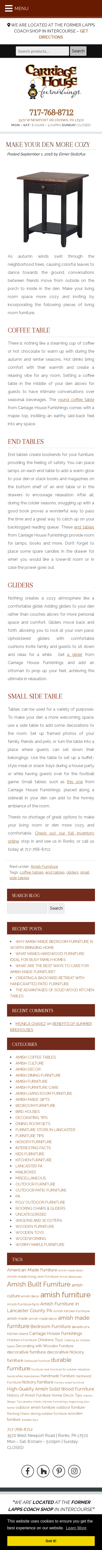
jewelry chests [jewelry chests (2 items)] (32, 1401)
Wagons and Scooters (39, 1220)
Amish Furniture (44, 866)
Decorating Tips (31, 1117)
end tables (84, 527)
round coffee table (76, 399)
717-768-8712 (51, 112)
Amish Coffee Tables (36, 1057)
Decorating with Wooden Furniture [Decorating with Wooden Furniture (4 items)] (45, 1346)
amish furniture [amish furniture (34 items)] (65, 1294)
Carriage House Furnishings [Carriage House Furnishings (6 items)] (55, 1333)
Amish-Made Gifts (32, 1099)
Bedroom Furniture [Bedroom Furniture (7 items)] (50, 1326)
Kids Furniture (30, 1154)
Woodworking (31, 1238)
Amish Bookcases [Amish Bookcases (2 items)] (71, 1276)
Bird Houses (28, 1111)
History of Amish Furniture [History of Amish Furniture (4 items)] (29, 1395)
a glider (74, 654)
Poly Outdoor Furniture (40, 1202)
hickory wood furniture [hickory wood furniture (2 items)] (69, 1382)
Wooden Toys (30, 1232)
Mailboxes (26, 1172)
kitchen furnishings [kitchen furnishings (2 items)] (55, 1401)
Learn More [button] (76, 1528)
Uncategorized (31, 1214)
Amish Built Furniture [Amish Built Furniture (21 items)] (39, 1284)
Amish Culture (30, 1063)
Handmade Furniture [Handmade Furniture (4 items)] (58, 1376)
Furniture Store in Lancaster (45, 1130)
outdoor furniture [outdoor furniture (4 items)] (70, 1407)
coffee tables (31, 872)
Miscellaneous (31, 1178)
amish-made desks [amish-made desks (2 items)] (70, 1270)
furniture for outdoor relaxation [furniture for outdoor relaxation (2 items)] (70, 1369)
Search (78, 51)
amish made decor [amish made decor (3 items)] (43, 1319)
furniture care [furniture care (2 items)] (40, 1369)
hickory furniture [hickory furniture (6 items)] (38, 1381)
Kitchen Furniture (34, 1160)
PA (18, 1196)
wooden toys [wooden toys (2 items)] (30, 1419)
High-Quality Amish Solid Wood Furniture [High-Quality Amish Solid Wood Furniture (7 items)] (50, 1389)
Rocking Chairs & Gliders (40, 1208)
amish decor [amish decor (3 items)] (30, 1296)
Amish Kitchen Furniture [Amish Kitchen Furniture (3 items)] (71, 1311)
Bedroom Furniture (36, 1105)
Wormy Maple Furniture (40, 1244)
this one (75, 781)
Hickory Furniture (34, 1142)
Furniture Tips (30, 1136)
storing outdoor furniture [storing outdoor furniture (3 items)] (48, 1413)
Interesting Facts (33, 1148)
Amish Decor (28, 1069)
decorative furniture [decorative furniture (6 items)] (26, 1352)
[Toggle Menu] (9, 8)
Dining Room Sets (33, 1124)
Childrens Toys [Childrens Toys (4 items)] (50, 1340)
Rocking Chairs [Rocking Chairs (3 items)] (18, 1413)
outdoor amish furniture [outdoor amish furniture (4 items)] (35, 1407)
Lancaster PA (29, 1166)
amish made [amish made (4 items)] (17, 1318)
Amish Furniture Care (37, 1087)
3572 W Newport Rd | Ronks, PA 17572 (51, 120)
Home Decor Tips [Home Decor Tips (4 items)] (67, 1395)
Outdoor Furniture (36, 1184)
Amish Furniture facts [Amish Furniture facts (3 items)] (23, 1304)
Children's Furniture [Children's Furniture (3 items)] (22, 1340)
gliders (72, 872)
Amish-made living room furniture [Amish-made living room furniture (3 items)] (33, 1276)
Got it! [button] (51, 1541)
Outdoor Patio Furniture (41, 1190)
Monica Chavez (31, 1023)
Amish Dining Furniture (38, 1075)
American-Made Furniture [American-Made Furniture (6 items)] (32, 1269)
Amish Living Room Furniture (44, 1093)
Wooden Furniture (35, 1226)
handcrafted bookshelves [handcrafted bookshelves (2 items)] (23, 1376)
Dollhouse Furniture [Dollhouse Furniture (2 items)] (37, 1360)
